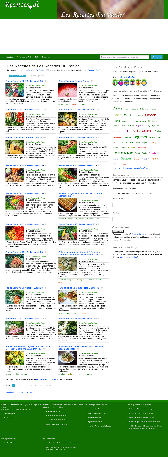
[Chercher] (157, 57)
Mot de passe (117, 213)
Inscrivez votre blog (94, 409)
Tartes (84, 313)
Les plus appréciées (37, 76)
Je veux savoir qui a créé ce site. (56, 415)
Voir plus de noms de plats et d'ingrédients (132, 168)
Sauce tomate (63, 104)
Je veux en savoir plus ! (53, 411)
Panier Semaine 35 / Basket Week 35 (24, 193)
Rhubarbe (152, 153)
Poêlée (16, 374)
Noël (132, 142)
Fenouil (91, 280)
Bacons (89, 374)
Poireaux (71, 374)
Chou (116, 121)
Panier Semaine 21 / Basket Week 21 (24, 109)
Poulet (137, 153)
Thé (115, 164)
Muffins (116, 142)
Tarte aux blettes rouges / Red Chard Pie (78, 288)
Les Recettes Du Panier (34, 70)
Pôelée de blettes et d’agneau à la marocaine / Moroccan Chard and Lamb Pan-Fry (28, 347)
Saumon (137, 159)
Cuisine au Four (128, 126)
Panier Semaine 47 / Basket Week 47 (77, 109)
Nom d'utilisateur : (119, 199)
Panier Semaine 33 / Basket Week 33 (24, 81)
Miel (159, 137)
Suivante (47, 386)
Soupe (145, 159)
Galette (136, 131)
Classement (46, 57)
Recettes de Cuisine (8, 405)
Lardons (81, 374)
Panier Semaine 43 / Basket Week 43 (77, 137)
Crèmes (116, 126)
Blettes (76, 313)
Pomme (142, 147)
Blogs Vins (132, 417)
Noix (138, 142)
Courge (143, 121)
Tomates (75, 104)
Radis (144, 153)
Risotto (116, 159)
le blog (48, 424)
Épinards (155, 126)
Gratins (158, 131)
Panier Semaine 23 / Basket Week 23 (24, 288)
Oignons (145, 142)
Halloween (117, 137)
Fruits (126, 130)
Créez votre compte (140, 234)
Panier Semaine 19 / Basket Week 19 (77, 318)
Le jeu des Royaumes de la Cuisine (99, 426)
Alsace (117, 108)
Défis (36, 57)
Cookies (135, 121)
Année (127, 109)
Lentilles (152, 137)
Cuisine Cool (133, 426)
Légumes (140, 137)
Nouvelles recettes (17, 76)
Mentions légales (9, 414)
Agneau (24, 374)
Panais (115, 148)
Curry (148, 126)
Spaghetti (62, 374)
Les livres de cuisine (136, 413)
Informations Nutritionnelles (57, 443)
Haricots (128, 137)
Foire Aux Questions (94, 417)
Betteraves (144, 109)
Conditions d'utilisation (11, 418)
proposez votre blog (128, 257)
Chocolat (151, 115)
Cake (117, 115)
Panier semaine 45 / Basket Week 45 (23, 137)
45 (31, 386)
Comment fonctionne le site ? (97, 413)
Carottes (89, 219)
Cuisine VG (133, 422)
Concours (125, 121)
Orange (61, 282)
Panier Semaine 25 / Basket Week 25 (24, 252)
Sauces (83, 104)
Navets (124, 142)
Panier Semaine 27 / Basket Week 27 (77, 224)
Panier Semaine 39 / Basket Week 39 (24, 165)
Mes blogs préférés (24, 57)
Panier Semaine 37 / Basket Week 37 (77, 165)
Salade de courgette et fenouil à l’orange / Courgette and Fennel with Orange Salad (79, 253)
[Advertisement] (84, 36)
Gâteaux (147, 130)
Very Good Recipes (10, 443)
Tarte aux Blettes (64, 313)
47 (41, 386)
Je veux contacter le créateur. (55, 420)
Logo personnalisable (95, 422)
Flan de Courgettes (65, 219)
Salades (99, 280)
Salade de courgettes (66, 280)
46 (36, 386)
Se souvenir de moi (122, 227)
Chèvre (140, 115)
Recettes (9, 57)
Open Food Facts (51, 447)
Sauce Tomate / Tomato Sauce (73, 81)
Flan (97, 219)
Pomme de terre (123, 152)
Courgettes (79, 219)
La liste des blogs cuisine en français (141, 409)
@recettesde (56, 424)
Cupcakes (140, 126)
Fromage (116, 131)
